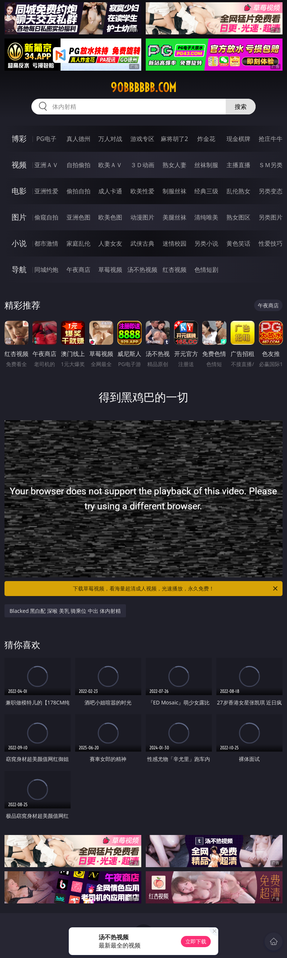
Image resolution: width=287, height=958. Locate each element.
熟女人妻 (174, 165)
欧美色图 (110, 217)
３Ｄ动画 (142, 165)
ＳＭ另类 (271, 165)
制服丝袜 (174, 191)
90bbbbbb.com (143, 87)
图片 (19, 217)
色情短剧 (206, 269)
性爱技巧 (271, 243)
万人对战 (110, 139)
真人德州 (78, 139)
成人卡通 (110, 191)
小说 (19, 243)
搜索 (241, 106)
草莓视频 (110, 269)
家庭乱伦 (78, 243)
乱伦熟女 (238, 191)
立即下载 (195, 941)
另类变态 (271, 191)
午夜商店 (78, 269)
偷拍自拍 (78, 191)
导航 (19, 269)
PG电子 (46, 139)
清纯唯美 (206, 217)
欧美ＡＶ (110, 165)
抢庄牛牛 (271, 139)
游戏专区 (142, 139)
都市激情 (46, 243)
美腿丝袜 (174, 217)
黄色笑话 (238, 243)
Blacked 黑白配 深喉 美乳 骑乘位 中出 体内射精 (65, 610)
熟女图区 (238, 217)
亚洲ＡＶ (46, 165)
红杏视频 (174, 269)
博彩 (19, 138)
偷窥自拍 (46, 217)
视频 (19, 165)
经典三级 (206, 191)
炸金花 (206, 139)
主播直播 (238, 165)
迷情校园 (174, 243)
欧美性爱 (142, 191)
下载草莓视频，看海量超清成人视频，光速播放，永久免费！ (176, 588)
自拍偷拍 (78, 165)
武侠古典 (142, 243)
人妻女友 (110, 243)
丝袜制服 (206, 165)
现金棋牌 (238, 139)
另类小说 (206, 243)
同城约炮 (46, 269)
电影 (19, 191)
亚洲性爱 (46, 191)
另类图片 (271, 217)
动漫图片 (142, 217)
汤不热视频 (142, 269)
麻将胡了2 (174, 139)
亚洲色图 (78, 217)
